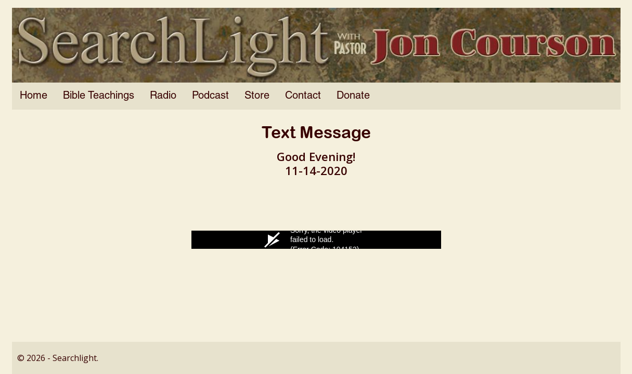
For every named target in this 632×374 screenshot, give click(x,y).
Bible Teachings (98, 96)
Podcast (210, 96)
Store (256, 96)
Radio (163, 96)
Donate (353, 96)
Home (33, 96)
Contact (303, 96)
